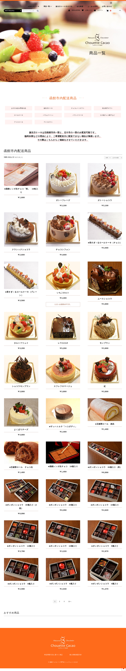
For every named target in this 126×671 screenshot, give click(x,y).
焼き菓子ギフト (107, 109)
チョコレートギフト (78, 109)
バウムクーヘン (48, 116)
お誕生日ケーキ (33, 6)
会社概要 (80, 6)
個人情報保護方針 (76, 657)
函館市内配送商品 (17, 153)
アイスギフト (48, 124)
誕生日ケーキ (48, 109)
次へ (69, 604)
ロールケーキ (19, 116)
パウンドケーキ (78, 116)
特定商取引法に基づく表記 (53, 657)
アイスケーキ (18, 124)
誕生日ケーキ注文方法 (64, 6)
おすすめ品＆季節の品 (19, 109)
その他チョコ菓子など (107, 116)
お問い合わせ (107, 6)
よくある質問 (93, 6)
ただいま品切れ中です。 (63, 307)
